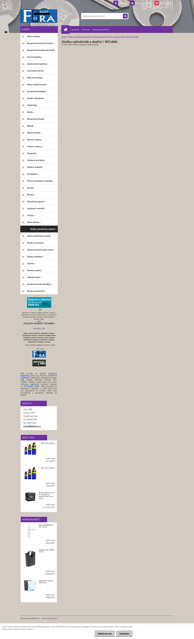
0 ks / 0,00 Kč (166, 3)
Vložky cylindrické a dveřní (79, 36)
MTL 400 (126, 36)
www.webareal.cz (49, 618)
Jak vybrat (75, 29)
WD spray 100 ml (48, 468)
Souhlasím (124, 633)
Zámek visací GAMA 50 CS (46, 551)
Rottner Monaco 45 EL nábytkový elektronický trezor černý (46, 495)
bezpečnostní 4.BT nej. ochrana (107, 36)
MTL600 (135, 36)
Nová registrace (143, 3)
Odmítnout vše (105, 633)
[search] (125, 16)
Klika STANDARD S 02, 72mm (46, 526)
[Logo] (38, 16)
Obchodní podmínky (101, 29)
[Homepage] (67, 29)
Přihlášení (124, 3)
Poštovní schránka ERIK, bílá (46, 582)
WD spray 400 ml (48, 443)
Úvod (64, 36)
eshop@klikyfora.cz (32, 426)
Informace (86, 29)
